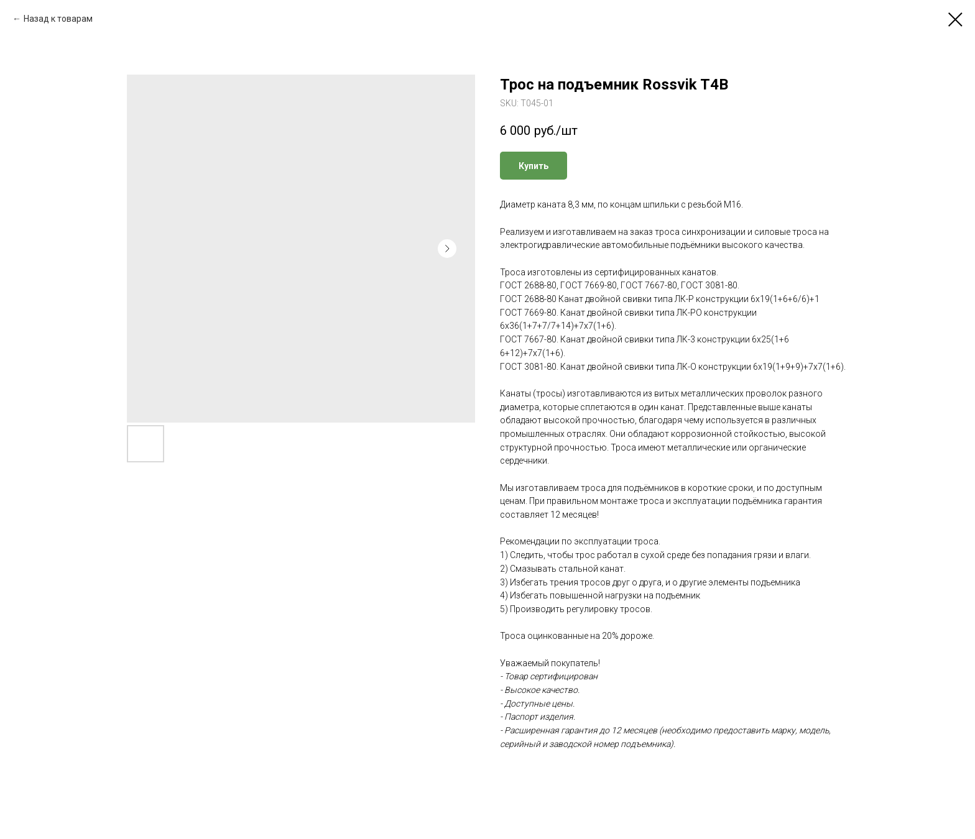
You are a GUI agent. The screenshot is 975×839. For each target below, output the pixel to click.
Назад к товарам (58, 19)
